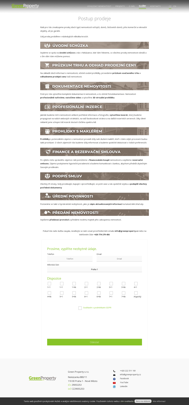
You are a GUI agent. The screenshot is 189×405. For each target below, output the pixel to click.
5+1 (61, 296)
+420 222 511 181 (128, 370)
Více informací (159, 401)
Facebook (124, 378)
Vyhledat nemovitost (99, 6)
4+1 (135, 287)
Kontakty (155, 6)
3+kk (123, 287)
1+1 (49, 287)
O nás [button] (132, 6)
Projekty (120, 6)
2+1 (86, 287)
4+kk (49, 296)
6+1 (86, 296)
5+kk (74, 296)
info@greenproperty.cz (130, 374)
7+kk (123, 296)
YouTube (124, 382)
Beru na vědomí (143, 401)
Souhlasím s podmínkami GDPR (97, 307)
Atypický (137, 296)
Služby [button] (142, 5)
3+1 (110, 287)
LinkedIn (123, 386)
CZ (170, 6)
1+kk (74, 287)
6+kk (99, 296)
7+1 (110, 296)
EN (174, 6)
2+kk (99, 287)
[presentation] (98, 324)
